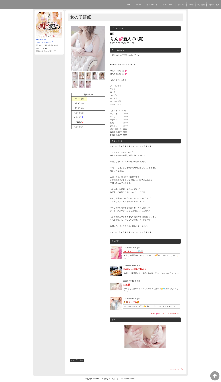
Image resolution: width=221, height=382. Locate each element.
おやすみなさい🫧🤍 (133, 251)
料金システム (168, 5)
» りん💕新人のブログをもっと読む (165, 313)
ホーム (129, 5)
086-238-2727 (45, 48)
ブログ (191, 5)
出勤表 (138, 5)
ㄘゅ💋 (126, 284)
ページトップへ (177, 369)
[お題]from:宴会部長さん (134, 269)
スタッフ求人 (213, 5)
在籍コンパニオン (152, 5)
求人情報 (201, 5)
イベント (181, 5)
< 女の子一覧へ (77, 360)
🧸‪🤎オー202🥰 (131, 302)
